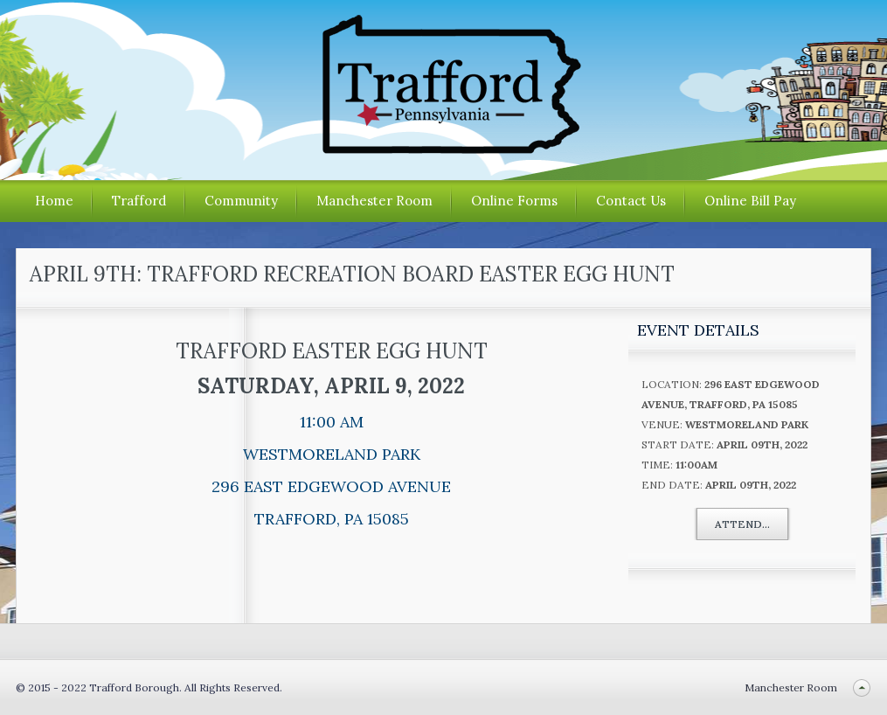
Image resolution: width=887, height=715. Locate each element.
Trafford (139, 200)
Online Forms (514, 200)
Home (54, 200)
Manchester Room (374, 200)
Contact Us (631, 200)
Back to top (861, 687)
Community (241, 200)
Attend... (742, 524)
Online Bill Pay (750, 200)
